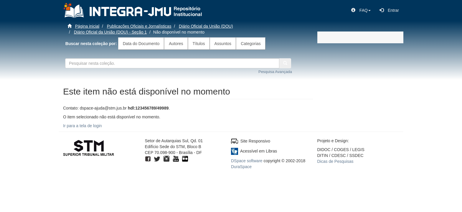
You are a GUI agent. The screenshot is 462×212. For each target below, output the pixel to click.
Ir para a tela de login (82, 125)
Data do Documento (141, 43)
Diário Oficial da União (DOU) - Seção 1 (110, 32)
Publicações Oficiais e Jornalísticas (139, 26)
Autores (176, 43)
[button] (361, 10)
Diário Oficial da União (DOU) (206, 26)
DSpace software (247, 160)
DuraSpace (241, 166)
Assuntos (223, 43)
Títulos (199, 43)
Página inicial (87, 26)
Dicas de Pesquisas (335, 161)
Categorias (251, 43)
